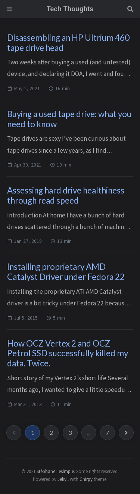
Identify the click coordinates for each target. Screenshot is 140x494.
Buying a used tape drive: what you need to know (69, 119)
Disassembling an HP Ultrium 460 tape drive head (68, 43)
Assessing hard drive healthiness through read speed (65, 195)
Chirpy (86, 479)
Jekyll (63, 479)
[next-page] (126, 432)
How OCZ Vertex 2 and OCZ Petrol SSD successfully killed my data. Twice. (67, 353)
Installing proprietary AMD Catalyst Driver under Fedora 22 (66, 272)
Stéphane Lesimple (55, 471)
